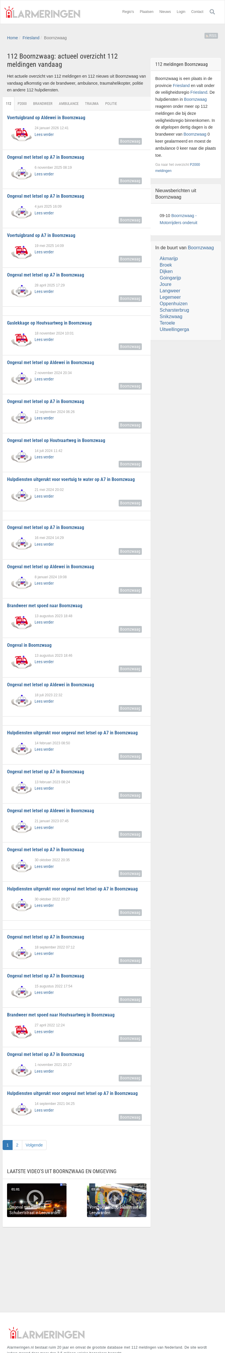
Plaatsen (147, 12)
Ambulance (69, 103)
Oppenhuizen (174, 303)
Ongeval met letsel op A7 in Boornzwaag (45, 157)
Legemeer (170, 297)
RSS (211, 36)
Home (12, 37)
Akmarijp (169, 258)
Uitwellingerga (174, 329)
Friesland (31, 37)
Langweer (170, 290)
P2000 (22, 103)
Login (181, 12)
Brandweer (42, 103)
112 (8, 103)
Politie (111, 103)
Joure (165, 284)
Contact (197, 12)
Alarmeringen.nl (42, 12)
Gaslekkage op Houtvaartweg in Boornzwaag (49, 323)
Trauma (92, 103)
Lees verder (44, 134)
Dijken (166, 271)
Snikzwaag (171, 316)
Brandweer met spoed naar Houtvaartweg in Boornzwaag (61, 1015)
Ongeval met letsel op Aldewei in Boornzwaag (50, 362)
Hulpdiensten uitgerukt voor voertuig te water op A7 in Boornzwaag (71, 479)
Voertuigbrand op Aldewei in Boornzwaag (46, 117)
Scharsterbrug (174, 310)
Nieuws (165, 12)
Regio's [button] (128, 12)
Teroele (167, 322)
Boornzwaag (130, 141)
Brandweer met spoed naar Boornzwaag (44, 605)
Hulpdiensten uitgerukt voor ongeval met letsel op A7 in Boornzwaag (72, 733)
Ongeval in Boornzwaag (29, 645)
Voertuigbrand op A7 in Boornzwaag (41, 235)
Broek (166, 264)
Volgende (34, 1145)
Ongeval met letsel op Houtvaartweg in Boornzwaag (56, 440)
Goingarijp (170, 277)
